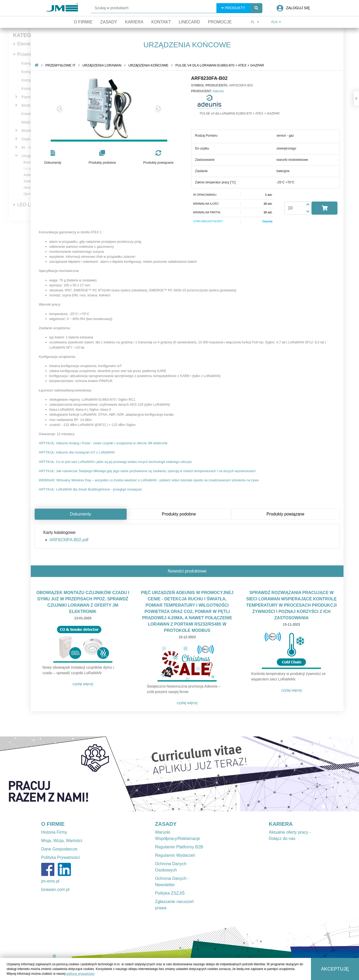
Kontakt (161, 22)
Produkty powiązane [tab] (292, 514)
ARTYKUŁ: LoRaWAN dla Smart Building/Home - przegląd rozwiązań (97, 489)
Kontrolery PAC (35, 113)
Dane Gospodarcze (59, 849)
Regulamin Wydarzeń (175, 855)
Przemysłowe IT (34, 54)
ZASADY (165, 824)
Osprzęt (28, 139)
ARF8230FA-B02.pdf (75, 540)
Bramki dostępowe (37, 162)
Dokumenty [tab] (87, 514)
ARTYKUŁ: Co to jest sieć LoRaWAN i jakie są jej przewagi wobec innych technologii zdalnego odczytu (122, 462)
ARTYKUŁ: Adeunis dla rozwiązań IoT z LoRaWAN (83, 452)
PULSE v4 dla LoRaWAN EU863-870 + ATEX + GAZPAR (226, 65)
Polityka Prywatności (60, 857)
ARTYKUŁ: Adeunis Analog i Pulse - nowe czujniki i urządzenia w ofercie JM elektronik (109, 443)
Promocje (220, 22)
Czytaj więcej (89, 684)
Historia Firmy (54, 832)
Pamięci (28, 97)
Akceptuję (335, 969)
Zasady (108, 22)
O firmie (83, 22)
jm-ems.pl (50, 881)
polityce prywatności (80, 974)
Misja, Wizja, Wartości (61, 840)
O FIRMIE (53, 824)
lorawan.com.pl (55, 889)
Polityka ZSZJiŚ (170, 893)
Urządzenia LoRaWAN (108, 65)
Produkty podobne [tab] (185, 514)
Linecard (189, 22)
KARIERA (281, 824)
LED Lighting (30, 204)
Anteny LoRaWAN (36, 175)
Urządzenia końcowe (155, 65)
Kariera (134, 22)
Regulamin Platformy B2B (179, 847)
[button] (66, 109)
